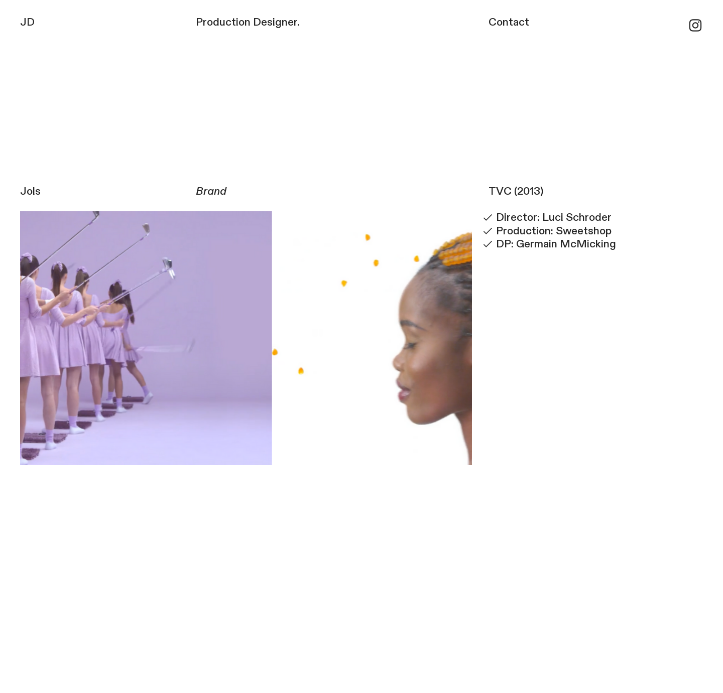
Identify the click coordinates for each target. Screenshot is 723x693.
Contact (509, 22)
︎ (695, 26)
